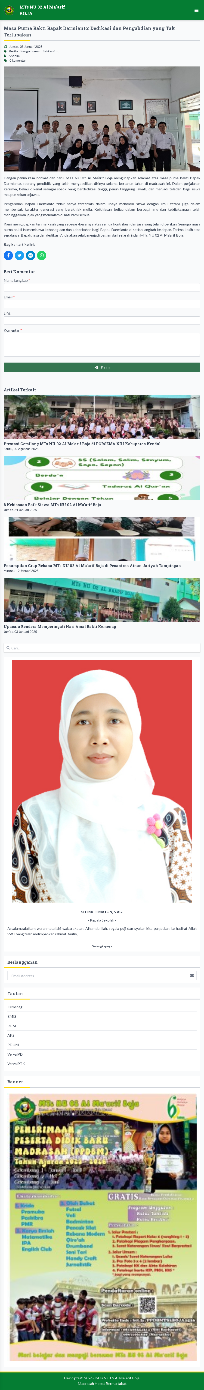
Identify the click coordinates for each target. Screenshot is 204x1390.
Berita (13, 51)
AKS (10, 1035)
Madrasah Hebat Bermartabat (102, 1383)
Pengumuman (30, 51)
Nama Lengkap (17, 280)
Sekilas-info (51, 51)
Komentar (13, 330)
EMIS (11, 1016)
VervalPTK (16, 1063)
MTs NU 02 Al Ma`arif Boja (117, 1378)
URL (7, 313)
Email (9, 297)
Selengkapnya (102, 946)
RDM (11, 1026)
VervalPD (15, 1054)
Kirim (102, 367)
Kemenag (14, 1007)
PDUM (13, 1044)
